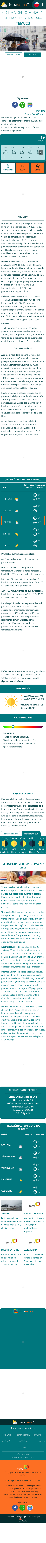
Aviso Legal (9, 1480)
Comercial (16, 1457)
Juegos (42, 1441)
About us (37, 1480)
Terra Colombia (23, 1434)
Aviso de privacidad (24, 1480)
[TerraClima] (36, 4)
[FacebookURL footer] (15, 1507)
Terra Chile (6, 1434)
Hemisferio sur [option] (31, 833)
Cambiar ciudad (13, 54)
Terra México (39, 1434)
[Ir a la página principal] (15, 4)
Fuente (35, 114)
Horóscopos (23, 1441)
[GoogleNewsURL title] (30, 104)
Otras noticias (23, 1447)
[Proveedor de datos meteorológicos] (23, 1520)
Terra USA (5, 1441)
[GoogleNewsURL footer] (30, 1507)
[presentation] (41, 152)
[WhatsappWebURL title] (22, 104)
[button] (42, 4)
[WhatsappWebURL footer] (22, 1507)
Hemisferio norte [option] (10, 833)
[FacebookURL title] (15, 104)
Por (40, 110)
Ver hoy (32, 54)
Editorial (30, 1457)
